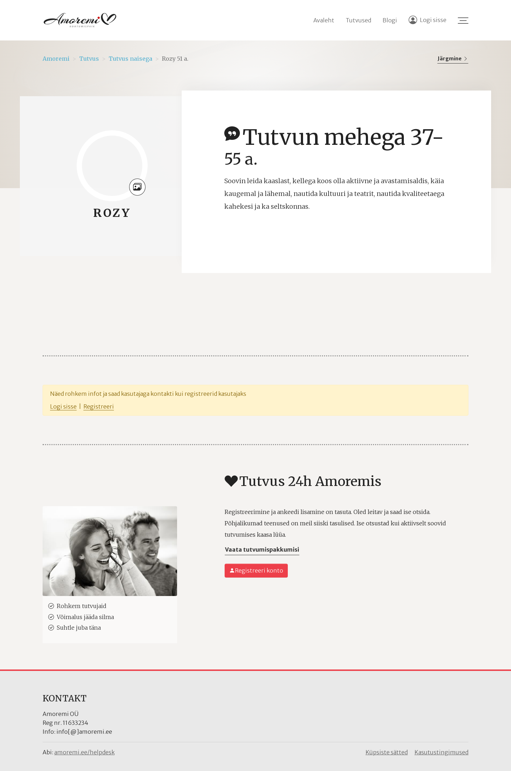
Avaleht (323, 20)
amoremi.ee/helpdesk (84, 752)
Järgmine (453, 58)
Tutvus (89, 58)
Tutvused (358, 20)
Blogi (390, 20)
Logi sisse (63, 406)
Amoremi (56, 58)
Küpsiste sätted (387, 752)
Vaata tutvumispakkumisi (262, 549)
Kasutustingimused (441, 752)
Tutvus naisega (130, 58)
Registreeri (98, 406)
